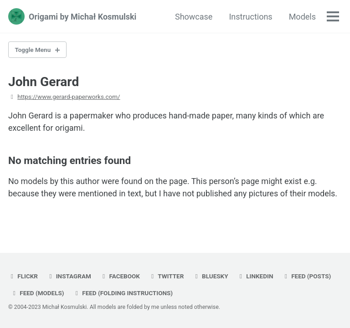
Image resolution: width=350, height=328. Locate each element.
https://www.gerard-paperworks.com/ (68, 96)
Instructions (250, 16)
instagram (68, 276)
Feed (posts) (306, 276)
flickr (23, 276)
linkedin (255, 276)
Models (302, 16)
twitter (166, 276)
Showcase (193, 16)
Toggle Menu (33, 49)
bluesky (210, 276)
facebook (120, 276)
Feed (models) (37, 293)
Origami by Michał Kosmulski (82, 16)
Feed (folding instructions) (123, 293)
